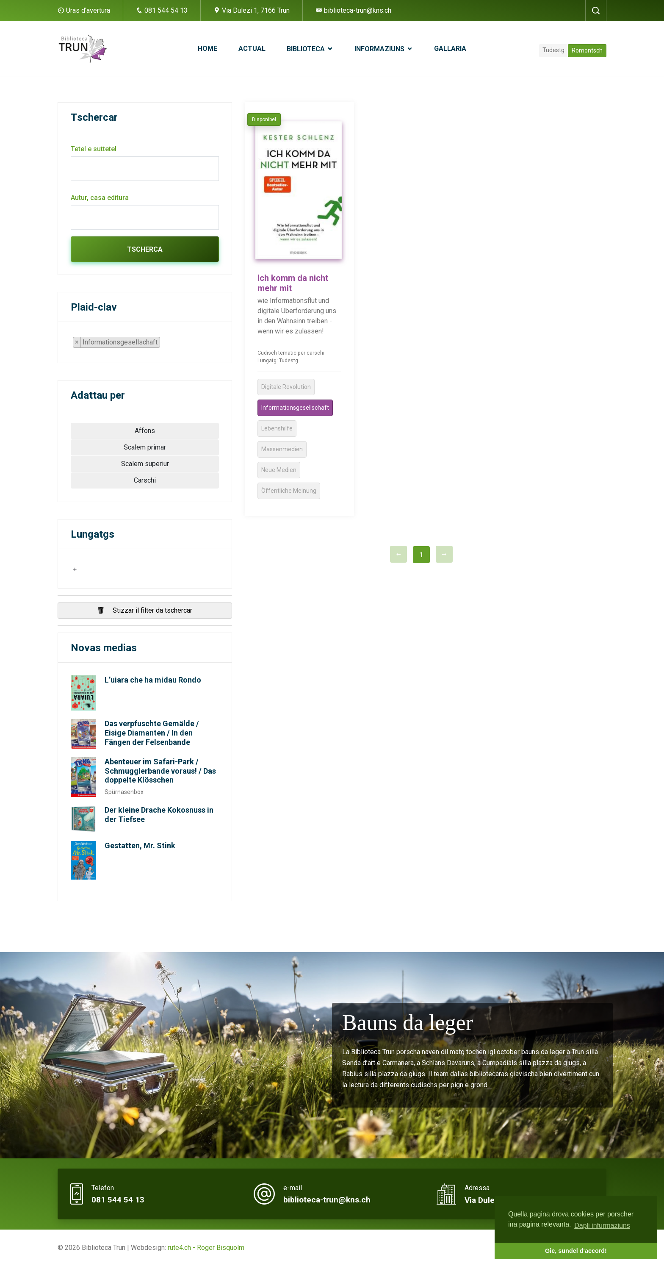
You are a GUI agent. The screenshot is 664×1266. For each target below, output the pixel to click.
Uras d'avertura (88, 10)
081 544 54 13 (162, 10)
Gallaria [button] (450, 48)
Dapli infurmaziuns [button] (602, 1225)
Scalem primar (145, 447)
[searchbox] (164, 344)
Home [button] (207, 48)
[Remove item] (77, 342)
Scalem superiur (145, 464)
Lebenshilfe (277, 428)
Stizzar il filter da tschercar (144, 610)
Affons (145, 431)
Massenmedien (282, 449)
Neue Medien (278, 469)
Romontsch (587, 50)
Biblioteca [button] (306, 49)
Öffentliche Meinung (288, 490)
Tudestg (553, 50)
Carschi (145, 480)
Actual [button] (252, 48)
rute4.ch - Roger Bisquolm (206, 1248)
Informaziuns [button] (380, 49)
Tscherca (145, 249)
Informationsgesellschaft (295, 407)
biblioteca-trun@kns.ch (353, 10)
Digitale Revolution (286, 386)
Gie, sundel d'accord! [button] (576, 1250)
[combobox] (120, 342)
